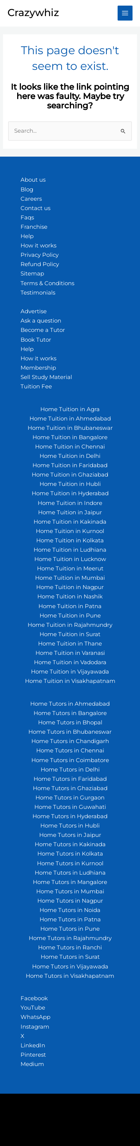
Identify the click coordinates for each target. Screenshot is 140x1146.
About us (33, 179)
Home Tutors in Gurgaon (70, 797)
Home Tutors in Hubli (70, 825)
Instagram (35, 1026)
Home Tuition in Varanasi (70, 653)
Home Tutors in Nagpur (70, 900)
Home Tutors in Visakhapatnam (70, 976)
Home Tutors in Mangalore (70, 882)
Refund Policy (40, 264)
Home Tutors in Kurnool (70, 863)
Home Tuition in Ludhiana (70, 549)
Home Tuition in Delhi (70, 456)
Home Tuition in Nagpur (70, 587)
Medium (32, 1064)
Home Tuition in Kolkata (70, 540)
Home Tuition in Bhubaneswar (70, 428)
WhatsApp (35, 1017)
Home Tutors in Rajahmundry (70, 938)
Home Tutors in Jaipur (70, 835)
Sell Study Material (46, 377)
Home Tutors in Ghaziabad (70, 788)
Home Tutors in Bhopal (70, 722)
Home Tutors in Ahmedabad (70, 703)
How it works (38, 245)
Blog (27, 189)
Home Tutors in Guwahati (70, 807)
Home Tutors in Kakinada (70, 844)
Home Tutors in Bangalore (70, 713)
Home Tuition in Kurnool (70, 531)
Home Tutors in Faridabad (70, 779)
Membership (38, 367)
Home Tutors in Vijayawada (70, 966)
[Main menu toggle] (125, 13)
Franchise (34, 227)
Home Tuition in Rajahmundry (70, 625)
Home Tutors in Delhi (70, 769)
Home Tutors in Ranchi (70, 947)
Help (27, 236)
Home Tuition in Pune (70, 615)
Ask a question (41, 320)
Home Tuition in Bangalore (70, 437)
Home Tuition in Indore (70, 503)
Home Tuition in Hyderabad (70, 493)
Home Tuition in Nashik (70, 596)
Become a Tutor (43, 330)
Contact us (35, 208)
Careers (31, 198)
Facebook (34, 998)
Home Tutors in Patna (70, 919)
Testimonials (38, 292)
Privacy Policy (40, 255)
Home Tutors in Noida (70, 910)
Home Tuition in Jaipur (70, 512)
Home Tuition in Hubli (70, 484)
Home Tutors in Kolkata (70, 853)
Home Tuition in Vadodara (70, 662)
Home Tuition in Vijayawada (70, 671)
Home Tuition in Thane (70, 643)
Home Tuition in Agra (70, 409)
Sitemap (32, 273)
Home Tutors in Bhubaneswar (70, 731)
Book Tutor (36, 339)
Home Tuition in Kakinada (70, 521)
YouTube (33, 1007)
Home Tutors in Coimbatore (70, 760)
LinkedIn (33, 1045)
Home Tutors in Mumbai (70, 891)
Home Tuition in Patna (70, 606)
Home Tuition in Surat (70, 634)
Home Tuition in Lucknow (70, 559)
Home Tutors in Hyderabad (70, 816)
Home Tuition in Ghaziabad (70, 474)
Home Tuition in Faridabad (70, 465)
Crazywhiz (33, 12)
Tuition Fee (36, 386)
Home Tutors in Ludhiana (70, 872)
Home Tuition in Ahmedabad (70, 418)
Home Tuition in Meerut (70, 568)
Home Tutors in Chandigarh (70, 741)
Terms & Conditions (47, 283)
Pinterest (33, 1054)
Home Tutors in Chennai (70, 750)
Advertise (34, 311)
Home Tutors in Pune (70, 928)
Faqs (27, 217)
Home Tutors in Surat (70, 957)
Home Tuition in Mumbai (70, 577)
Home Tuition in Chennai (70, 446)
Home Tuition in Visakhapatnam (70, 681)
